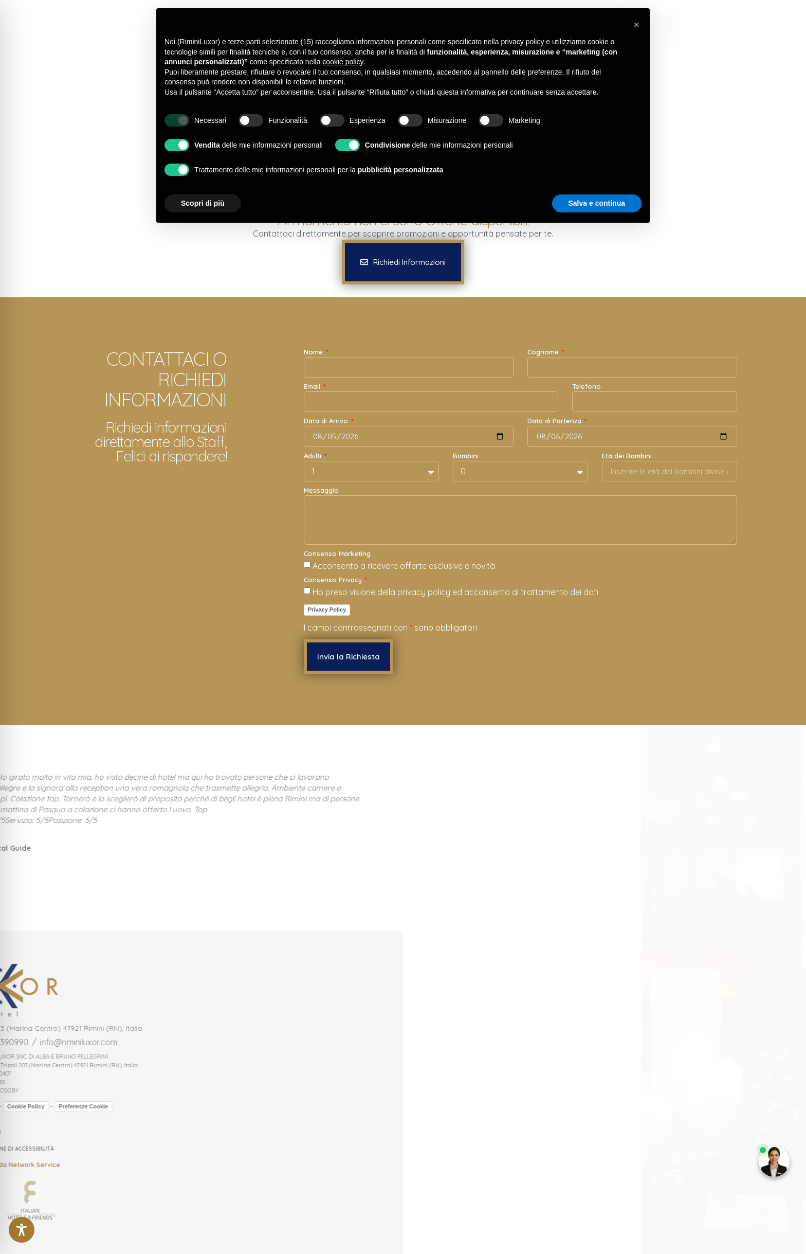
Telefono (586, 386)
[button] (719, 27)
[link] (72, 27)
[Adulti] (371, 471)
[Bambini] (520, 471)
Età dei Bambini (627, 456)
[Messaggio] (520, 520)
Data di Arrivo (327, 421)
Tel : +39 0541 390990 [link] (143, 28)
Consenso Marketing (337, 554)
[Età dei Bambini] (669, 471)
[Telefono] (654, 401)
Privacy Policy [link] (327, 609)
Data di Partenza (555, 421)
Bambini (466, 456)
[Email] (431, 401)
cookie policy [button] (342, 62)
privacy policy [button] (522, 42)
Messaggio (321, 490)
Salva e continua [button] (597, 203)
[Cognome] (632, 367)
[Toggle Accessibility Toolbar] (21, 1230)
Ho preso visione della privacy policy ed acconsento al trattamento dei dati (455, 592)
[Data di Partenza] (632, 436)
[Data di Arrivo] (409, 436)
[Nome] (409, 367)
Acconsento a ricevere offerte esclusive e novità (404, 566)
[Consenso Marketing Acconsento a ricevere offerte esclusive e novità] (307, 564)
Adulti (313, 456)
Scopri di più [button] (203, 203)
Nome (314, 352)
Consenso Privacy (334, 580)
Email (313, 386)
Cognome (544, 352)
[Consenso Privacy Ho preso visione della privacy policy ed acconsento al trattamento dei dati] (307, 590)
